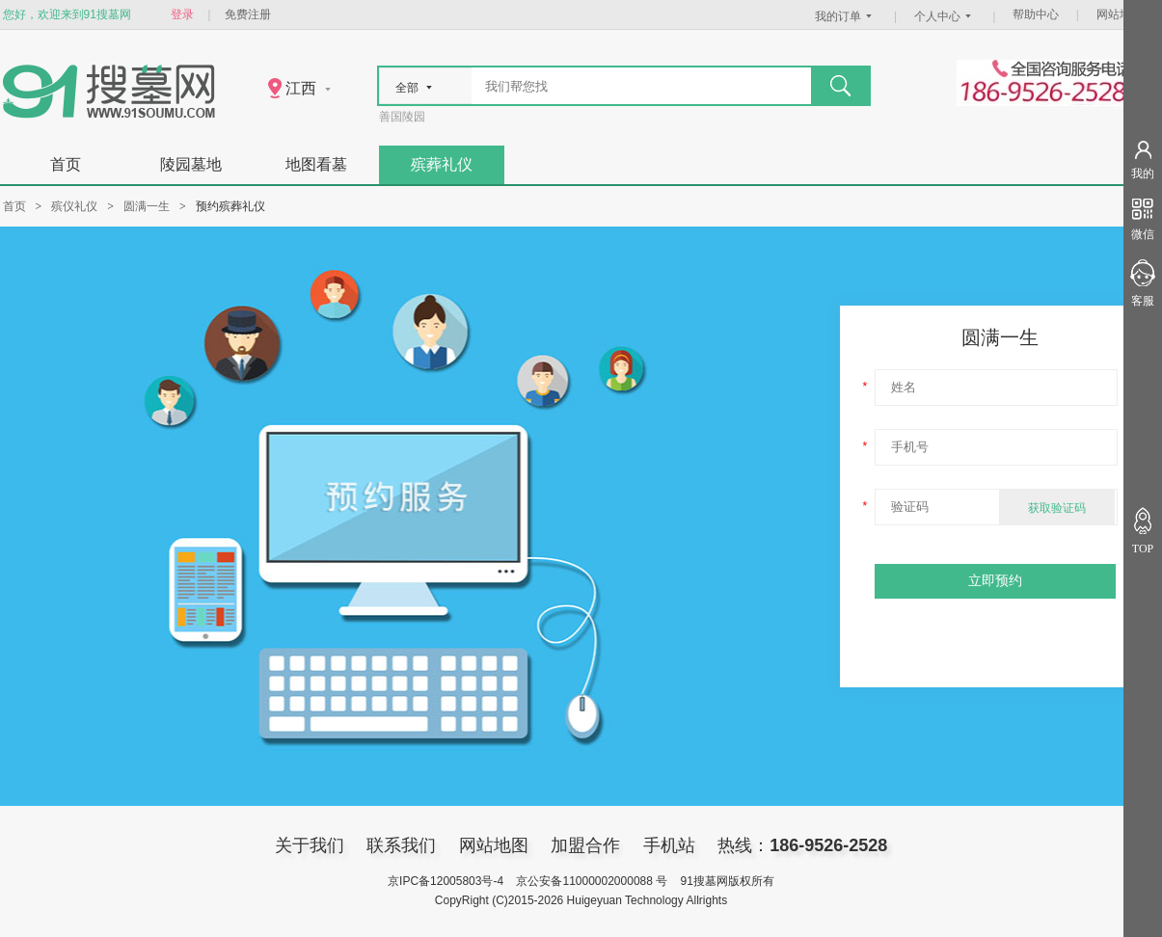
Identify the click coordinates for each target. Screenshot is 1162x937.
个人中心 (945, 16)
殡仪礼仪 (74, 206)
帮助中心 (1036, 14)
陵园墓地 (191, 164)
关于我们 (309, 845)
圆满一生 (146, 206)
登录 (182, 14)
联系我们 (401, 845)
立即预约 (995, 581)
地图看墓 (316, 164)
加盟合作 (585, 845)
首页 (65, 164)
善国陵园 (402, 116)
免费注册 (248, 14)
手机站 (669, 845)
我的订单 (846, 16)
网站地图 (1119, 14)
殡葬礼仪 (442, 164)
